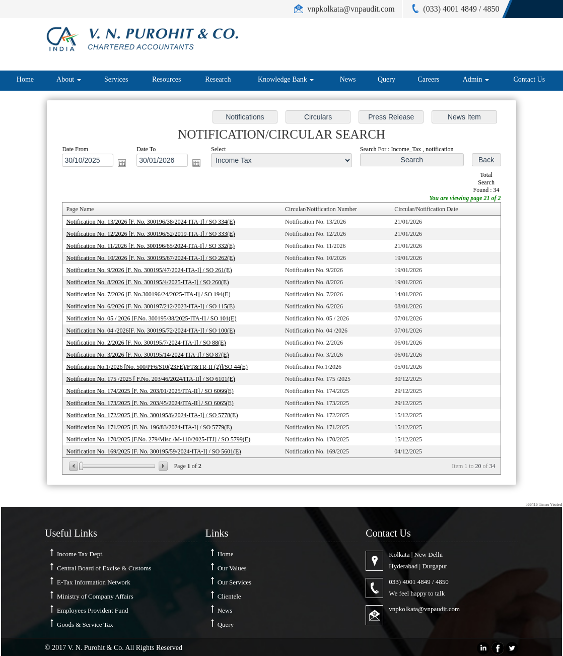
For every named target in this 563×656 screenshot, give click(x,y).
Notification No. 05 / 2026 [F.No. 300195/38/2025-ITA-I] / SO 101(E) (155, 317)
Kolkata (399, 554)
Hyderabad (403, 566)
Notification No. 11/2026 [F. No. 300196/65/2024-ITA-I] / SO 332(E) (154, 247)
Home (25, 79)
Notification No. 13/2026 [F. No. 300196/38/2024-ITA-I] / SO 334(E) (154, 223)
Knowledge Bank (286, 79)
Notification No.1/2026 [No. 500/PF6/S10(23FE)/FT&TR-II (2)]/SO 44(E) (160, 365)
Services (116, 79)
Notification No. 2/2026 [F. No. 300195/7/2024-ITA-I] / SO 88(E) (149, 341)
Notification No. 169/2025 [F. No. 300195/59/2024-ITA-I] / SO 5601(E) (157, 447)
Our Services (235, 582)
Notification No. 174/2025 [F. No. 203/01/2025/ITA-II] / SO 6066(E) (153, 388)
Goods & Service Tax (85, 624)
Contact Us (529, 79)
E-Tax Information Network (93, 582)
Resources (166, 79)
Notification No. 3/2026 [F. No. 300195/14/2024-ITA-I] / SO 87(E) (151, 353)
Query (386, 79)
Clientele (229, 596)
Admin (476, 79)
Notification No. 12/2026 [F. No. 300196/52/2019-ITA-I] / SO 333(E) (154, 235)
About (68, 79)
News (348, 79)
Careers (428, 79)
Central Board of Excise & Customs (104, 568)
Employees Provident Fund (92, 610)
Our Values (232, 568)
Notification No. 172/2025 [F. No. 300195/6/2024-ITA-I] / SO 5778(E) (155, 412)
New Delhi (428, 554)
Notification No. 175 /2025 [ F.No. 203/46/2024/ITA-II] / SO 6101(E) (154, 376)
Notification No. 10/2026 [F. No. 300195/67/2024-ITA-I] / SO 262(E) (154, 259)
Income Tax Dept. (80, 554)
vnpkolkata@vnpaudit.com (424, 609)
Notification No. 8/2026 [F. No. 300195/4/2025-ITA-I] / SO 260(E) (151, 282)
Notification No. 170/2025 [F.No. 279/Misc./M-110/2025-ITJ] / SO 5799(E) (161, 436)
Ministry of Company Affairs (95, 596)
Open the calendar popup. (125, 166)
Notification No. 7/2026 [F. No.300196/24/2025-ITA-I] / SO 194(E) (152, 294)
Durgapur (434, 566)
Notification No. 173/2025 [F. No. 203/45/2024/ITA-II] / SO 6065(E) (153, 400)
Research (218, 79)
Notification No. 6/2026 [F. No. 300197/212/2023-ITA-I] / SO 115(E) (154, 306)
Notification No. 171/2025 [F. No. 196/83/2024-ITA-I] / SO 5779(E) (152, 424)
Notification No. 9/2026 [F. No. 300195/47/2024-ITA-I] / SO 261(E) (152, 271)
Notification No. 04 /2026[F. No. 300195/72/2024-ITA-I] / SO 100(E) (154, 330)
